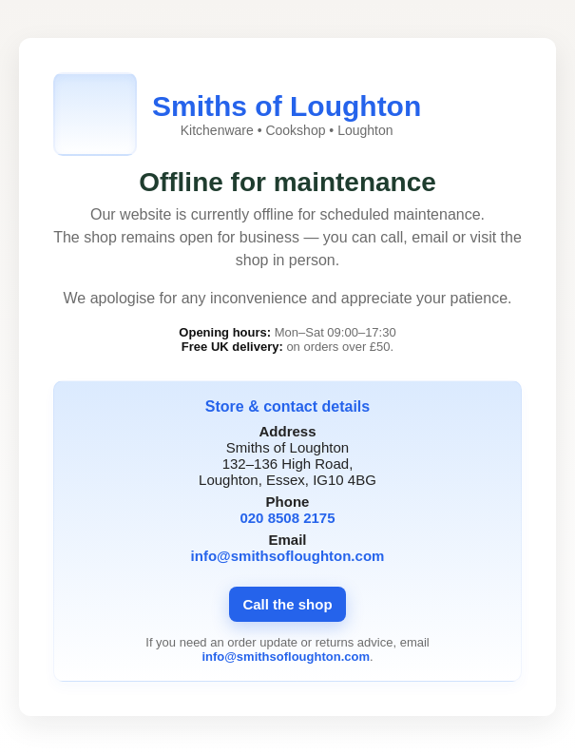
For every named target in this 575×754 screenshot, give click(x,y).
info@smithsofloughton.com (288, 556)
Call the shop (287, 604)
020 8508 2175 (287, 518)
